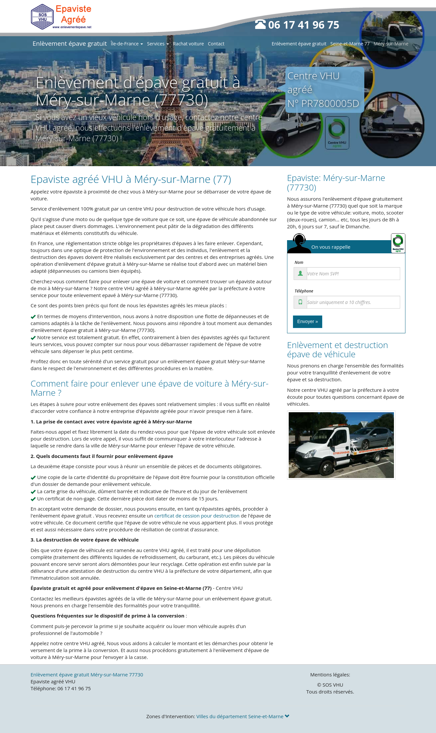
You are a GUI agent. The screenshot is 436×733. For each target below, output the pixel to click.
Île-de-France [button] (127, 43)
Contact (216, 43)
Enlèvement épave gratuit (70, 43)
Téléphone (304, 291)
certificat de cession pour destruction (196, 515)
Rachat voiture (188, 43)
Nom (299, 262)
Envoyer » (307, 321)
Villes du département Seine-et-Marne (243, 716)
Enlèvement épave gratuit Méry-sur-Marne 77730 (87, 674)
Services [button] (158, 43)
